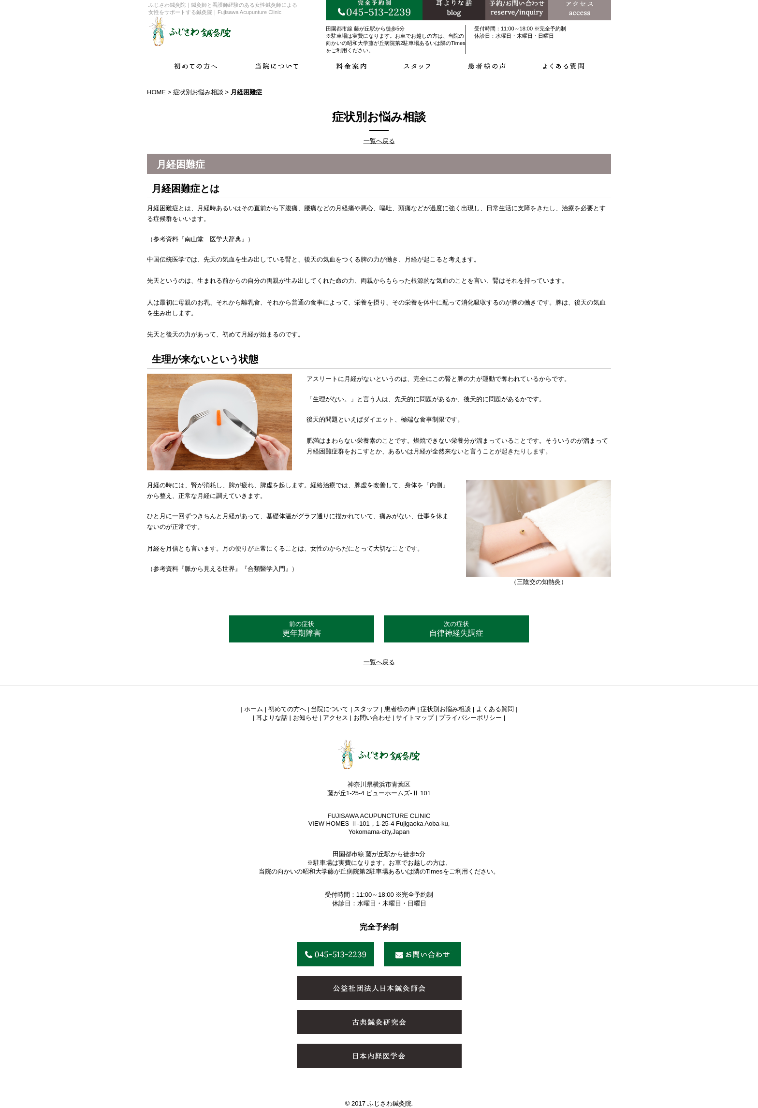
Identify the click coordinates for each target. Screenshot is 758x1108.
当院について (330, 709)
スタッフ (366, 709)
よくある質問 (495, 709)
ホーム (253, 709)
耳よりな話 (272, 717)
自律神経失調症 (456, 628)
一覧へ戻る (379, 141)
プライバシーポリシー (470, 717)
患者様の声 (400, 709)
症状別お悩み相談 (198, 92)
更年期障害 (301, 628)
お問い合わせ (372, 717)
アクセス (335, 717)
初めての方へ (287, 709)
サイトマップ (415, 717)
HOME (156, 92)
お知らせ (305, 717)
